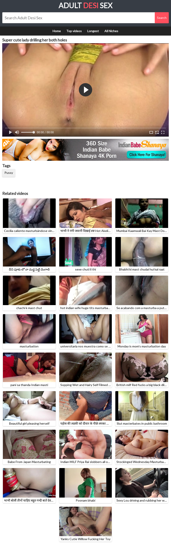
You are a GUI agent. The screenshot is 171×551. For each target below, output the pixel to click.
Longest (93, 31)
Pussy (8, 173)
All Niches (111, 31)
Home (57, 31)
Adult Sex (85, 5)
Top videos (74, 31)
